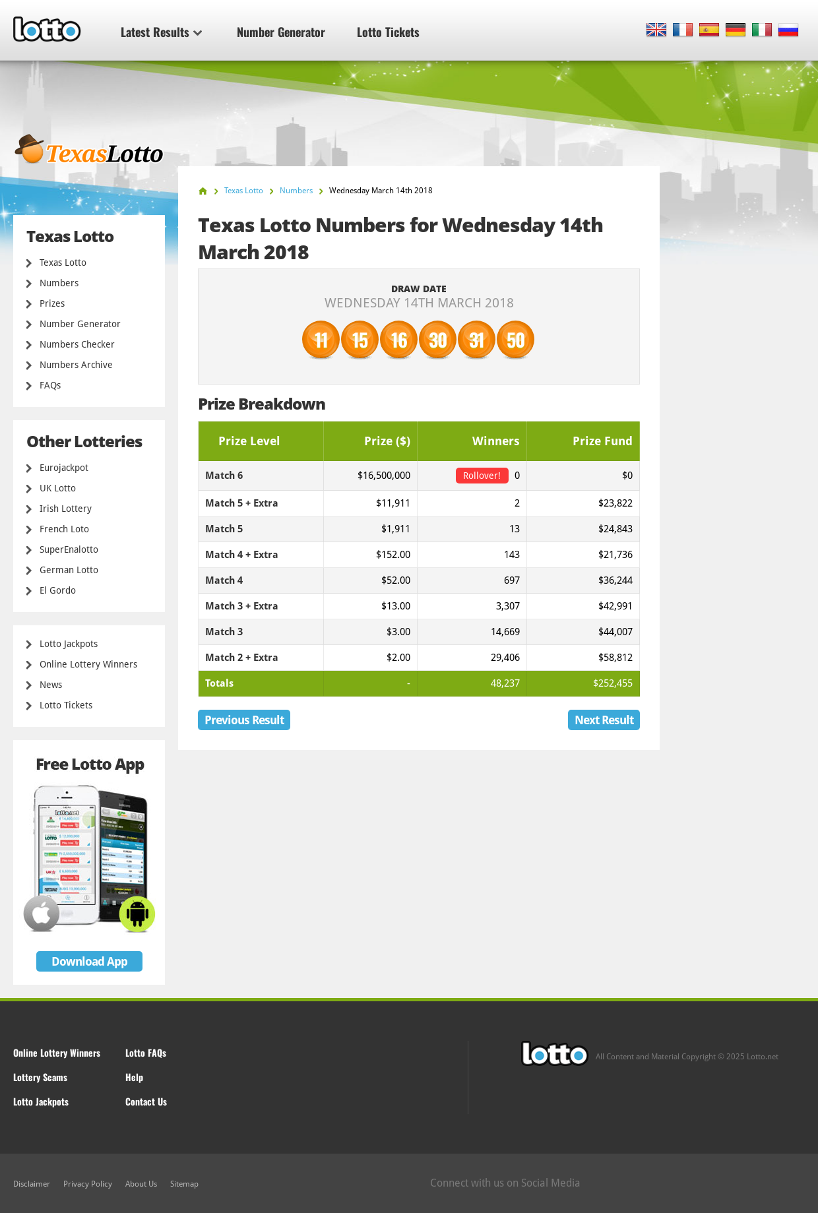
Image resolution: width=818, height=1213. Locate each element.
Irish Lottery (66, 508)
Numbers (59, 283)
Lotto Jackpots (69, 643)
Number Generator (281, 31)
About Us (141, 1184)
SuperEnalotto (69, 549)
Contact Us (146, 1101)
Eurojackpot (64, 467)
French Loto (64, 529)
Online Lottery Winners (88, 664)
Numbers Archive (76, 364)
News (51, 684)
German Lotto (69, 570)
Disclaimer (31, 1184)
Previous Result (244, 720)
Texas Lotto (63, 262)
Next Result (604, 720)
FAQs (50, 385)
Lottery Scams (40, 1077)
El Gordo (58, 590)
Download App (89, 961)
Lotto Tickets (388, 31)
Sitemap (184, 1184)
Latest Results (161, 31)
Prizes (52, 303)
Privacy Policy (87, 1184)
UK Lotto (58, 488)
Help (134, 1077)
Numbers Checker (77, 344)
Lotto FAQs (145, 1052)
